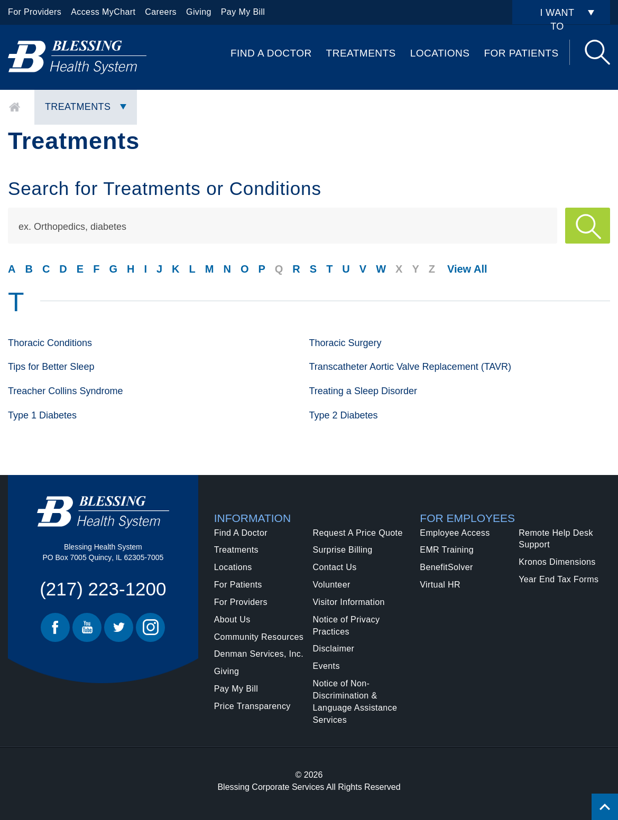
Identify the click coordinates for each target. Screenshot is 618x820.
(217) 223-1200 (103, 589)
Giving (198, 11)
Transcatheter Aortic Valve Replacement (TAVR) (410, 366)
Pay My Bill (243, 11)
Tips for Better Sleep (51, 366)
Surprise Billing (342, 549)
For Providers (34, 11)
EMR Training (447, 549)
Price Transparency (252, 706)
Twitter (118, 627)
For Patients (521, 53)
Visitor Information (348, 602)
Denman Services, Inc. (258, 653)
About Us (232, 619)
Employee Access (455, 532)
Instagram (150, 627)
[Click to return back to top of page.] (605, 807)
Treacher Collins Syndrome (65, 391)
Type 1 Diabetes (42, 415)
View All (467, 269)
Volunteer (331, 584)
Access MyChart (103, 11)
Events (325, 665)
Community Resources (258, 636)
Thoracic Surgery (345, 343)
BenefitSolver (446, 567)
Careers (161, 11)
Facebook (55, 627)
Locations (440, 53)
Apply (587, 226)
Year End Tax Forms (558, 579)
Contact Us (334, 567)
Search (597, 52)
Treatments (361, 53)
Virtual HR (440, 584)
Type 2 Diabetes (343, 415)
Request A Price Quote (357, 532)
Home (14, 107)
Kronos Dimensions (557, 561)
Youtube (87, 627)
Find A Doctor (271, 53)
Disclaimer (333, 648)
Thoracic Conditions (50, 343)
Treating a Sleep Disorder (363, 391)
